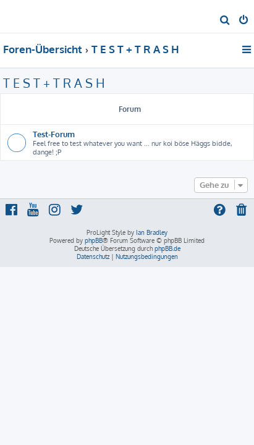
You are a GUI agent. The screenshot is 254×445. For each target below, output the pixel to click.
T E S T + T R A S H (54, 83)
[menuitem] (225, 21)
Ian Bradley (151, 232)
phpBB (94, 240)
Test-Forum (54, 134)
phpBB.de (167, 248)
